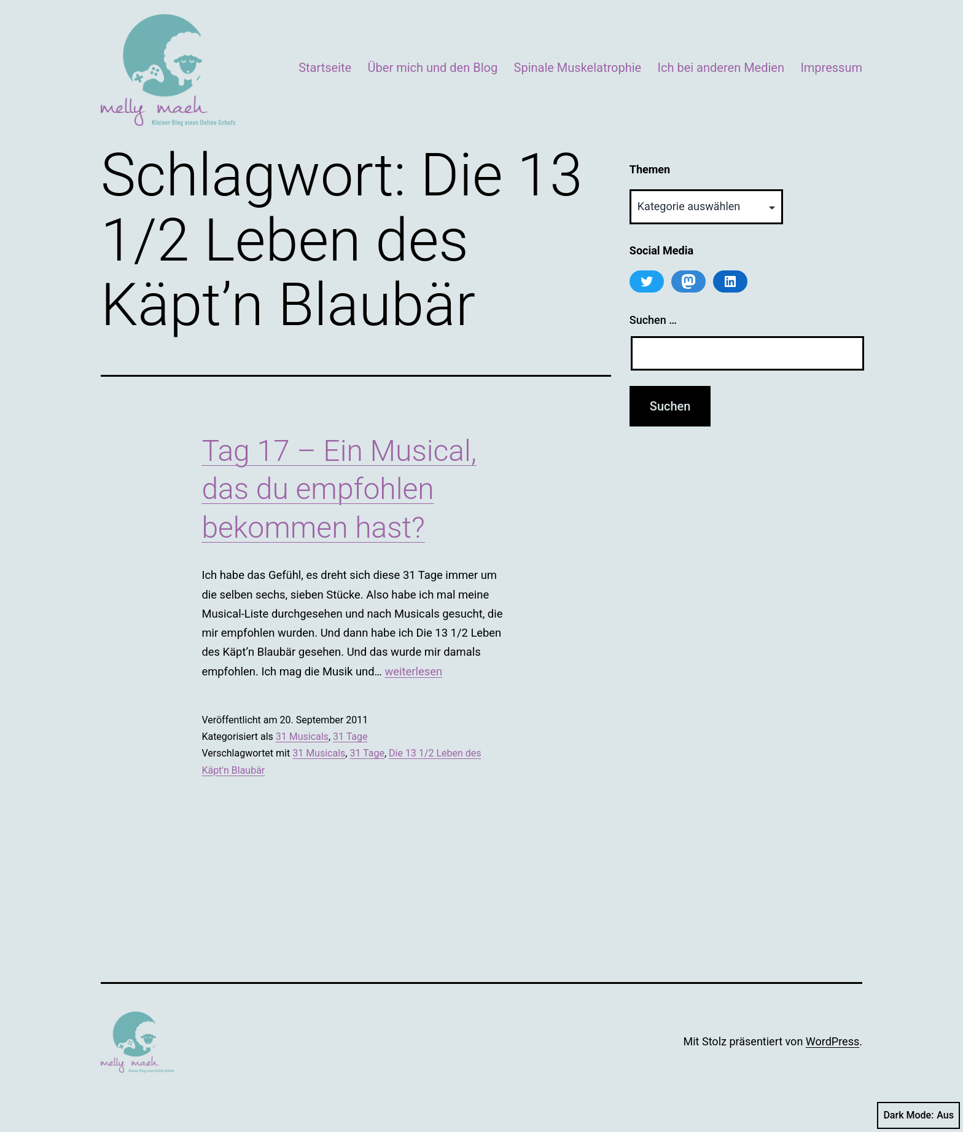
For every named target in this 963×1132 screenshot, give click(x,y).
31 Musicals (302, 736)
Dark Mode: (918, 1115)
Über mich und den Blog (433, 67)
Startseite (324, 67)
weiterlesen (413, 671)
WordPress (832, 1041)
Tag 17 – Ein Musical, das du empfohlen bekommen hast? (339, 489)
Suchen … (653, 319)
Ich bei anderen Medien (721, 67)
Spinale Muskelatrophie (578, 67)
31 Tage (350, 736)
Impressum (831, 67)
